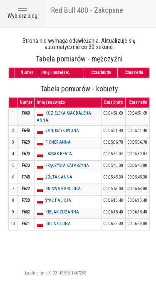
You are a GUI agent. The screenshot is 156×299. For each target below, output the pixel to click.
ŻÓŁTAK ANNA (58, 177)
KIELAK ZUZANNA (62, 212)
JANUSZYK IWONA (62, 130)
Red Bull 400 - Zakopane (87, 10)
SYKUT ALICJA (58, 200)
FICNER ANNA (58, 142)
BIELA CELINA (58, 223)
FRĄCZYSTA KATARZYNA (67, 165)
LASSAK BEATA (58, 154)
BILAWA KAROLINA (63, 188)
